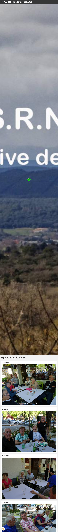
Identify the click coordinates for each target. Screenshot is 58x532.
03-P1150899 (5, 456)
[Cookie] (3, 529)
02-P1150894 (5, 409)
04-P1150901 (5, 503)
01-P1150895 (5, 362)
